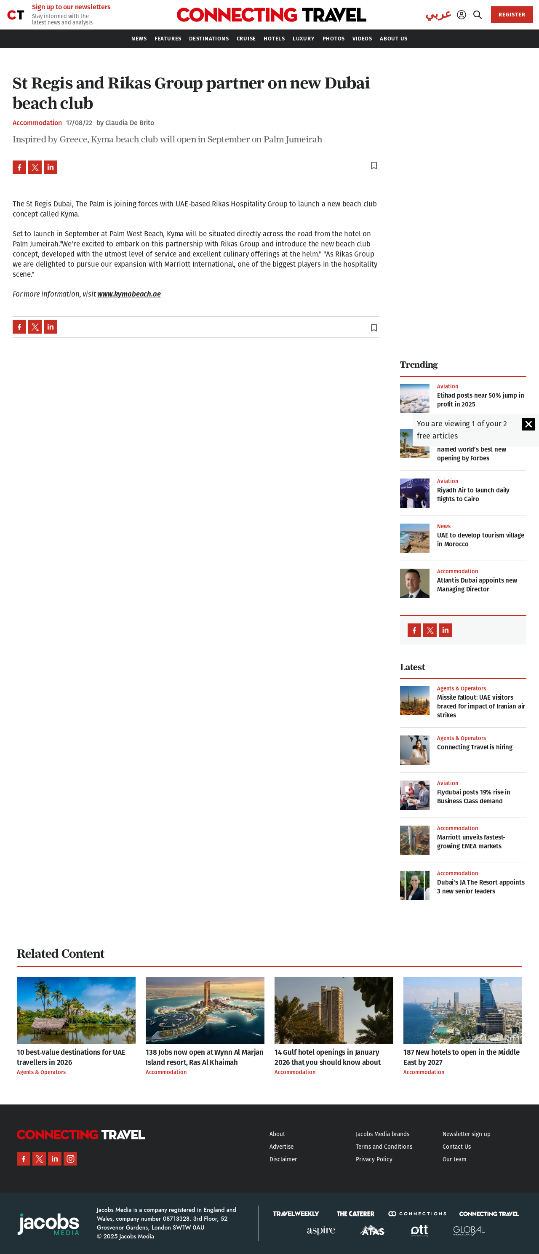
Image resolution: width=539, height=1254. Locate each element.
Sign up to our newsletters (71, 7)
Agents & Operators (461, 688)
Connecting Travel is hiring (474, 747)
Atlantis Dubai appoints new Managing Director (477, 585)
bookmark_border (374, 165)
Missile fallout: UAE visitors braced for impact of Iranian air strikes (481, 706)
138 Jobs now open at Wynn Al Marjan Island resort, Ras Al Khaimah (205, 1057)
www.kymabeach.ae (128, 294)
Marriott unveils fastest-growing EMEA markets (471, 842)
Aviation (447, 386)
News (444, 526)
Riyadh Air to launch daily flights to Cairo (473, 495)
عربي (438, 14)
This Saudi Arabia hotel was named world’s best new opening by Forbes (476, 449)
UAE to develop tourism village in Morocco (480, 540)
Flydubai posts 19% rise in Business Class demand (473, 797)
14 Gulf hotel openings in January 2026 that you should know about (328, 1057)
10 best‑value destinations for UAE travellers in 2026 (71, 1057)
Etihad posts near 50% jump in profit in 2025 (480, 400)
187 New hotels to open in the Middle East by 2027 (461, 1057)
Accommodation (37, 123)
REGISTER (512, 14)
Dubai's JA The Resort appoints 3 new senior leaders (481, 887)
